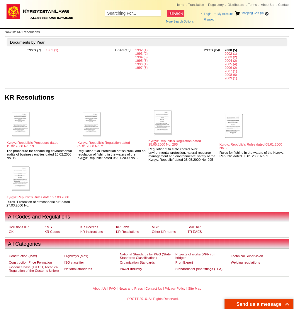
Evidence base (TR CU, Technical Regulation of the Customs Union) (34, 268)
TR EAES (195, 231)
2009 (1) (231, 78)
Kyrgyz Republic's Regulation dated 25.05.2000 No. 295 (175, 142)
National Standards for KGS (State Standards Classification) (145, 256)
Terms (252, 4)
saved (209, 19)
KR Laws (122, 227)
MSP (155, 227)
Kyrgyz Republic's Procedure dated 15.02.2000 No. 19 (32, 144)
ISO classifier (74, 262)
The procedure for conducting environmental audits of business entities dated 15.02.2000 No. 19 (39, 154)
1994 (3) (141, 57)
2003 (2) (231, 57)
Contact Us (153, 288)
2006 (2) (231, 67)
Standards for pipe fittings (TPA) (198, 269)
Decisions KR (19, 227)
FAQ (112, 288)
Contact (283, 4)
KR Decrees (89, 227)
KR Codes (52, 231)
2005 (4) (231, 64)
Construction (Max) (23, 256)
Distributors (236, 4)
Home (180, 4)
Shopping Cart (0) (252, 13)
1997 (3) (141, 67)
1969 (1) (52, 50)
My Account (225, 14)
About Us (267, 4)
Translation (196, 4)
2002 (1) (231, 53)
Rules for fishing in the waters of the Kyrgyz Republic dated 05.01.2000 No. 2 (251, 154)
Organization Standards (137, 262)
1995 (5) (141, 60)
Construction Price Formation (30, 262)
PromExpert (184, 262)
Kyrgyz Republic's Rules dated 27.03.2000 (37, 197)
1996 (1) (141, 64)
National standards (78, 269)
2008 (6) (231, 74)
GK (11, 231)
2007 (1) (231, 71)
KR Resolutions (127, 231)
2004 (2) (231, 60)
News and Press (130, 288)
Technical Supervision (247, 256)
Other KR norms (164, 231)
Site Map (194, 288)
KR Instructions (91, 231)
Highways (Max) (76, 256)
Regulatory (216, 4)
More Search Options (180, 21)
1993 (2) (141, 53)
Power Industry (131, 269)
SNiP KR (194, 227)
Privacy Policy (175, 288)
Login (207, 14)
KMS (48, 227)
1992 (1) (141, 50)
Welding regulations (245, 262)
